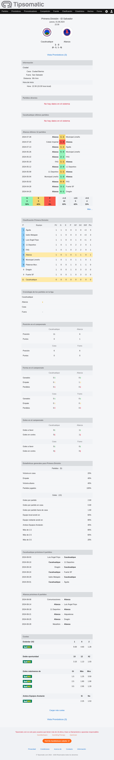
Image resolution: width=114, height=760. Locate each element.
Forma (99, 11)
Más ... (90, 209)
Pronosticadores (30, 11)
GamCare (73, 735)
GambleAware (42, 735)
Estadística (79, 11)
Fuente (56, 11)
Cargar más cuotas (56, 710)
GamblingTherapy (58, 735)
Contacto (69, 749)
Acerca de (57, 749)
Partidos (5, 11)
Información (81, 749)
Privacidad (32, 749)
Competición (45, 11)
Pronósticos (16, 11)
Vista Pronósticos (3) (57, 55)
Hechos (91, 11)
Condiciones (44, 749)
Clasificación (67, 11)
